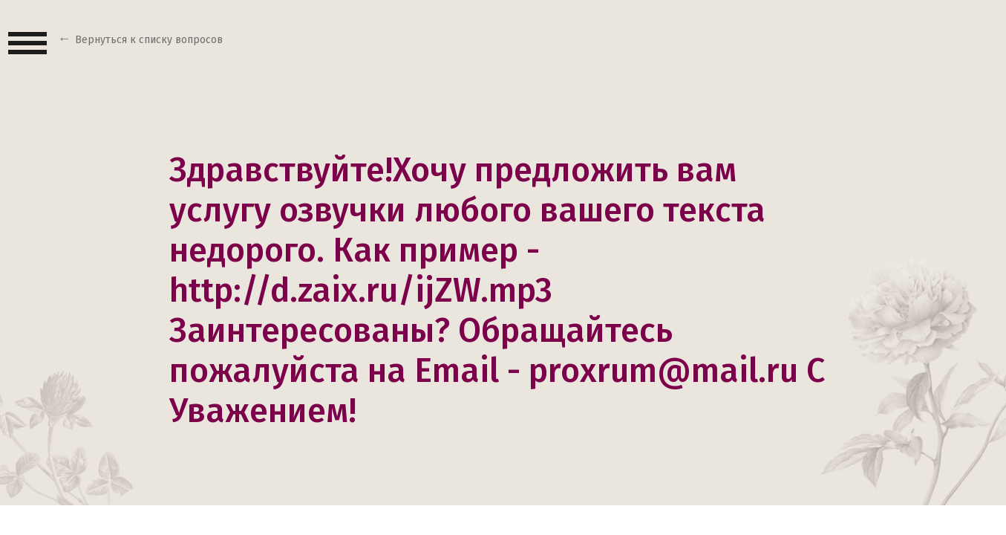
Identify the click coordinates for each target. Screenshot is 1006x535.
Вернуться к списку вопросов (149, 39)
